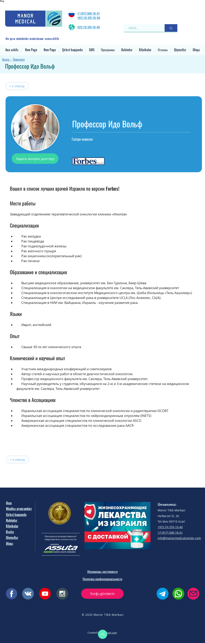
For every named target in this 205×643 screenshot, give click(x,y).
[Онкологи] (41, 59)
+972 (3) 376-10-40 (88, 17)
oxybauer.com (109, 632)
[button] (72, 50)
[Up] (102, 634)
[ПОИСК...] (142, 28)
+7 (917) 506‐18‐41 (88, 13)
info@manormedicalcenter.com (179, 538)
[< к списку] (17, 86)
